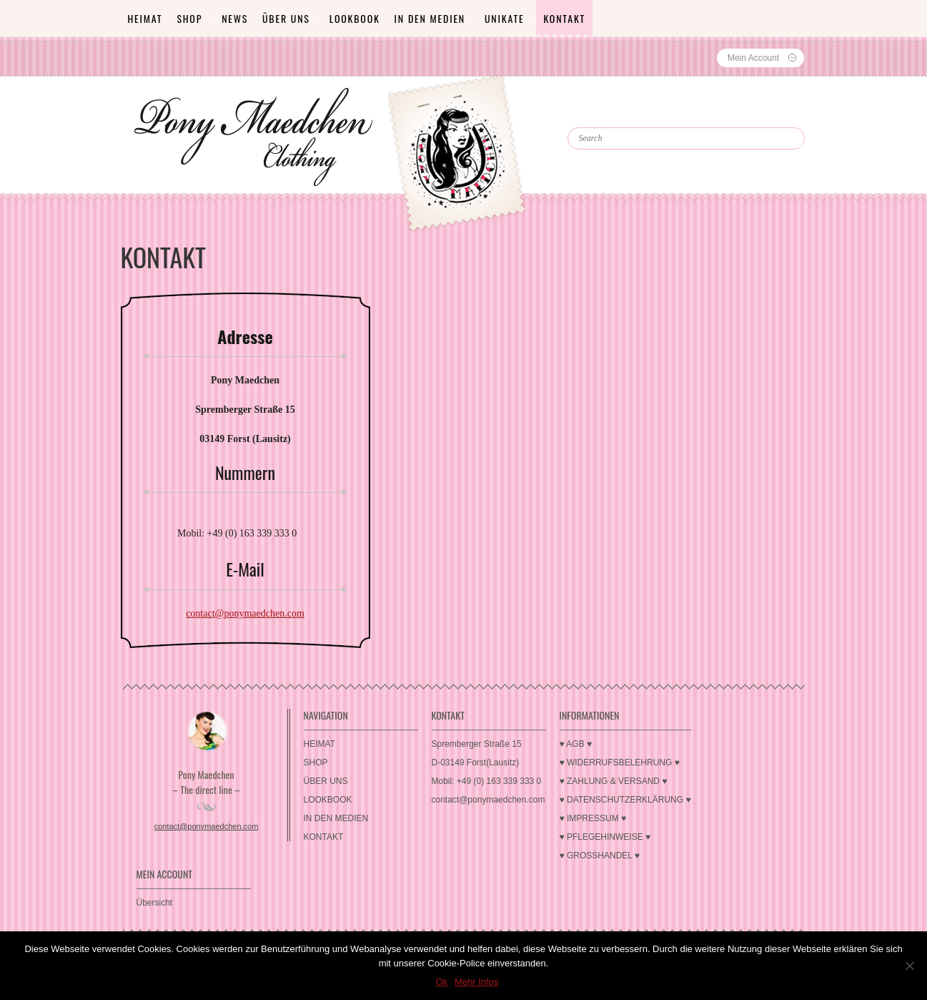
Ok (441, 981)
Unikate (504, 18)
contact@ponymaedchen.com (245, 613)
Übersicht (155, 903)
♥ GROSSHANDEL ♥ (600, 856)
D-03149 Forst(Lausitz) (476, 763)
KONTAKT (564, 18)
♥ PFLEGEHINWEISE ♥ (605, 837)
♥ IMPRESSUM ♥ (593, 818)
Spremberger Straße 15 (477, 744)
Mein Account (753, 58)
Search (599, 114)
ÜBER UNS (286, 18)
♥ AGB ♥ (576, 744)
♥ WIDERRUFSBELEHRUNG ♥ (620, 763)
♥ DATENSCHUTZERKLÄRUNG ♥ (625, 800)
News (235, 18)
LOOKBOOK (354, 18)
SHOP (189, 18)
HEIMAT (145, 18)
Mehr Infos (476, 981)
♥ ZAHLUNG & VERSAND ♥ (614, 781)
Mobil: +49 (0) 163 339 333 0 (487, 781)
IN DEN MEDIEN (430, 18)
